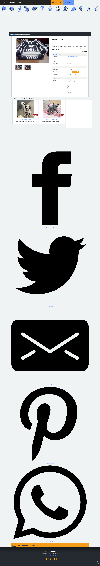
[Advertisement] (50, 22)
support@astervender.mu (50, 555)
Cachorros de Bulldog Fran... (52, 119)
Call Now (75, 72)
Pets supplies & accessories (72, 56)
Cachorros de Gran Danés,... (25, 119)
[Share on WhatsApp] (50, 503)
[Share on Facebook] (50, 189)
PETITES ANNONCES (77, 2)
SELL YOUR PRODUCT (66, 2)
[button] (18, 50)
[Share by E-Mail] (50, 346)
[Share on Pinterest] (50, 424)
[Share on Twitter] (50, 267)
